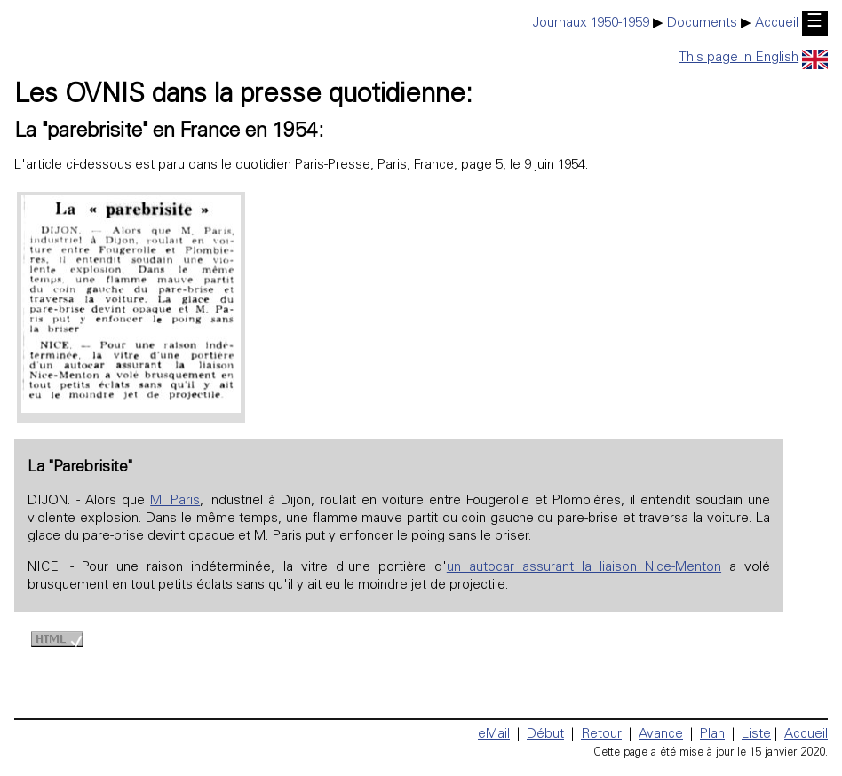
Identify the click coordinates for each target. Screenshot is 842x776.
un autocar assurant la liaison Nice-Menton (584, 567)
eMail (494, 734)
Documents (702, 23)
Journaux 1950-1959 (591, 23)
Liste (756, 734)
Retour (601, 734)
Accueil (776, 23)
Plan (712, 734)
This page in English (753, 58)
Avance (661, 734)
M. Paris (175, 501)
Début (545, 734)
